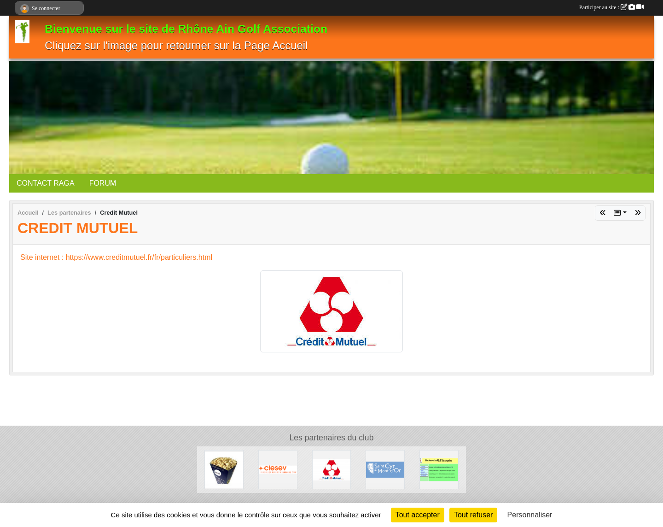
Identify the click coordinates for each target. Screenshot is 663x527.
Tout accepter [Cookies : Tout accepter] (417, 515)
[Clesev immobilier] (277, 469)
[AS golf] (439, 469)
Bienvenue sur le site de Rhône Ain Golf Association (186, 29)
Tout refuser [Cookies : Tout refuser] (473, 515)
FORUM (102, 183)
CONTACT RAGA (46, 183)
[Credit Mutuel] (331, 469)
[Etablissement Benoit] (224, 469)
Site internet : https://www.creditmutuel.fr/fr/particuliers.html (116, 257)
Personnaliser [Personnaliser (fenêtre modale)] (529, 515)
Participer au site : (611, 7)
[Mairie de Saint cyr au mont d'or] (385, 469)
